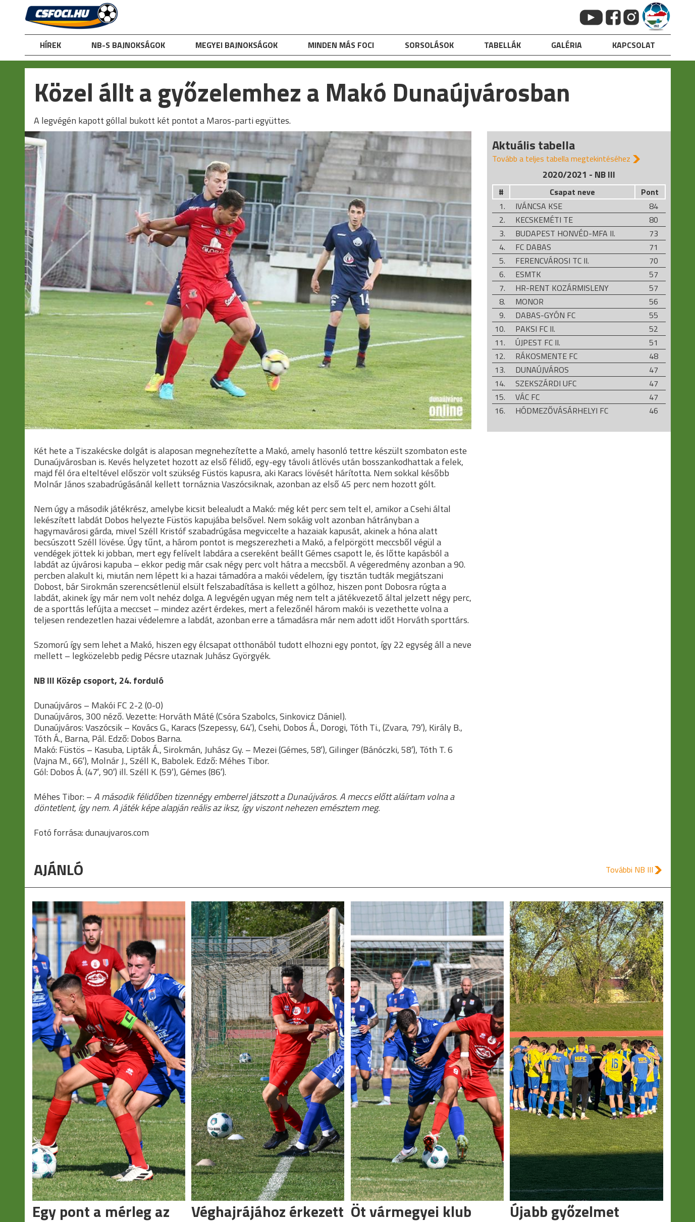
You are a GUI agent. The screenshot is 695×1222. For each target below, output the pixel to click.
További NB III (629, 869)
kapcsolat (633, 45)
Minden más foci (341, 45)
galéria (566, 45)
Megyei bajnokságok (236, 45)
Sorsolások (429, 45)
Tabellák (502, 45)
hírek (50, 45)
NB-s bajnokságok (128, 45)
